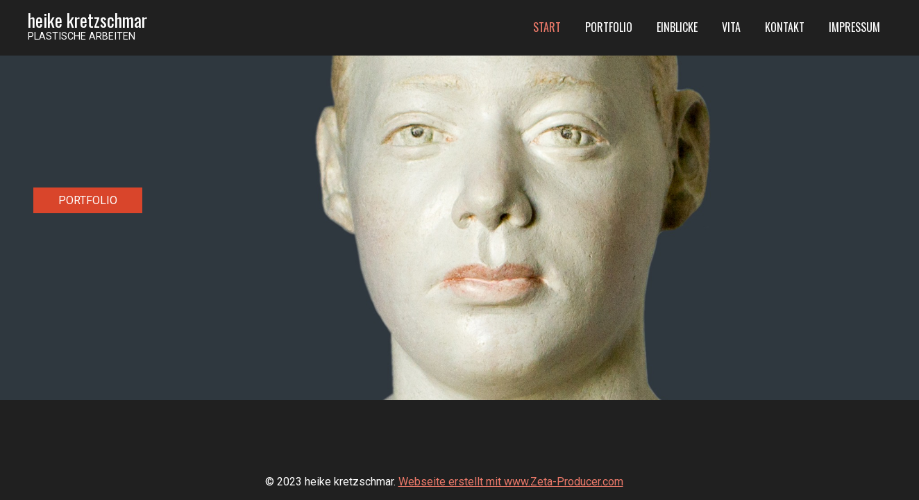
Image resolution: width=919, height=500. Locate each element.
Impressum (854, 27)
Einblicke (677, 27)
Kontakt (784, 27)
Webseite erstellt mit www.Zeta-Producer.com (510, 481)
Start (547, 27)
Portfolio (608, 27)
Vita (731, 27)
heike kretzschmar (87, 19)
